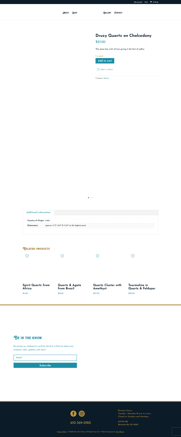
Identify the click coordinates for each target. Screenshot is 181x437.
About (66, 12)
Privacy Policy (62, 432)
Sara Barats (120, 432)
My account (138, 2)
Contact (118, 12)
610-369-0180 (80, 423)
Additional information (39, 212)
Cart (146, 2)
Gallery (106, 12)
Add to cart (105, 61)
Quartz (106, 78)
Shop (75, 12)
